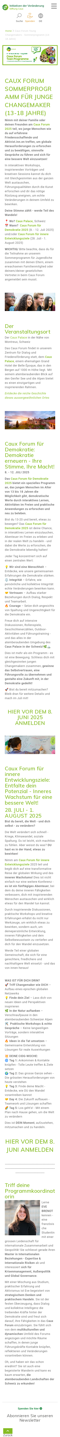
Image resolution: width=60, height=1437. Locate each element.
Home (8, 31)
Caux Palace (18, 337)
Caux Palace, (25, 221)
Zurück (7, 1431)
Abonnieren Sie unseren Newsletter (30, 1418)
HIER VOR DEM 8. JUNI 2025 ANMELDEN (30, 717)
